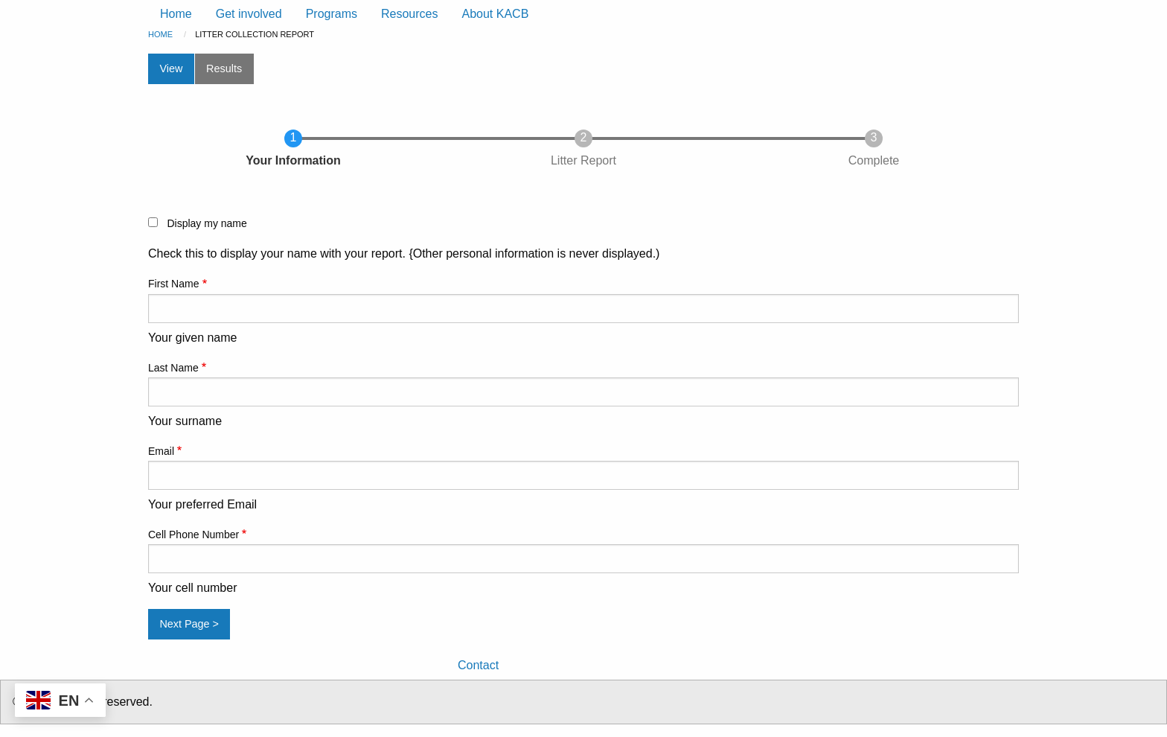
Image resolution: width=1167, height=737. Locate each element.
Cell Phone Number (193, 534)
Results (224, 68)
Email (161, 451)
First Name (173, 284)
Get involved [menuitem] (249, 13)
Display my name (206, 223)
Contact (478, 665)
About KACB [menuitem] (494, 13)
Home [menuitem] (176, 13)
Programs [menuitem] (331, 13)
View (170, 68)
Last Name (173, 368)
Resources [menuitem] (409, 13)
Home (160, 34)
